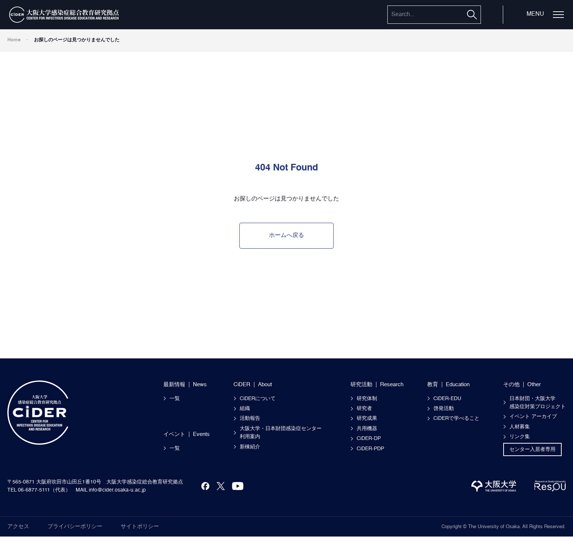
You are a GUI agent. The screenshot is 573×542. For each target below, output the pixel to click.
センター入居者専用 (532, 449)
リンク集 (519, 436)
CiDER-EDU (447, 398)
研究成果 (367, 418)
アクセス (18, 526)
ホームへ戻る (286, 235)
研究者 (364, 408)
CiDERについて (258, 398)
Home (13, 40)
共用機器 (367, 428)
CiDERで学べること (456, 418)
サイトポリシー (140, 526)
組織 (245, 408)
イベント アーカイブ (533, 416)
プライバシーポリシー (75, 526)
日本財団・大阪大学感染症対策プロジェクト (537, 402)
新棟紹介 (250, 446)
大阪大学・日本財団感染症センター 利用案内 (283, 432)
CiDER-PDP (370, 448)
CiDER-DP (369, 438)
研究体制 (367, 398)
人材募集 (519, 426)
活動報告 (250, 418)
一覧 (175, 398)
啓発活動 (443, 408)
